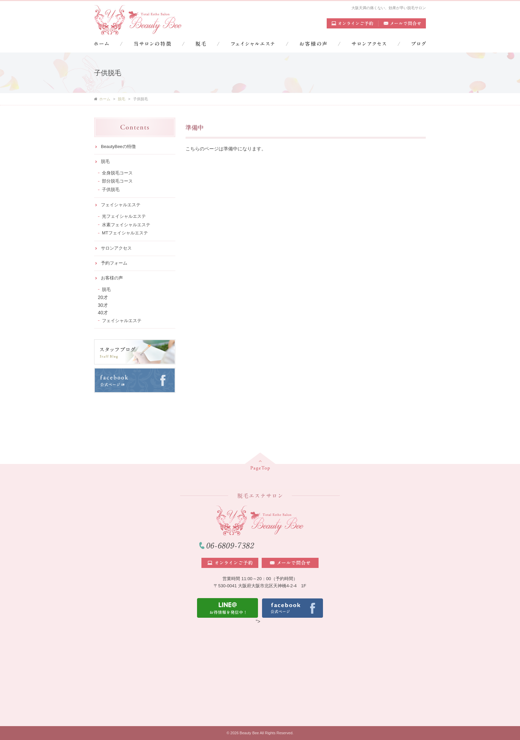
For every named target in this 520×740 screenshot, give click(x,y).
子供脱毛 (111, 189)
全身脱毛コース (117, 172)
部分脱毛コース (117, 181)
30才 (103, 305)
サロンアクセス (116, 248)
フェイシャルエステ (120, 204)
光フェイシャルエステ (124, 216)
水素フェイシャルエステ (126, 224)
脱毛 (105, 161)
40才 (103, 312)
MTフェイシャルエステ (125, 232)
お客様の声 (112, 277)
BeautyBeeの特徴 (118, 146)
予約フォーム (114, 263)
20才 (103, 297)
